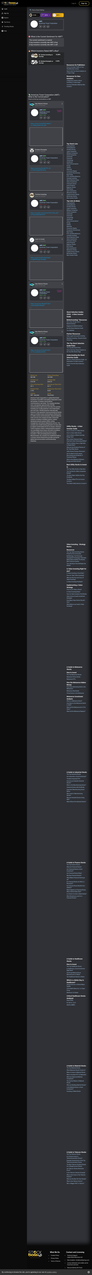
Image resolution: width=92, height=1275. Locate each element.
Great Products (71, 185)
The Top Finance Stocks (73, 864)
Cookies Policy (55, 1255)
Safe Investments (71, 191)
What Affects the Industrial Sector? (76, 801)
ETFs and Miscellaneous (73, 176)
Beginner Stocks (71, 187)
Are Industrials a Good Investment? (76, 776)
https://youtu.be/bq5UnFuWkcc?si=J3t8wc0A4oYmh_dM (41, 124)
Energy (68, 165)
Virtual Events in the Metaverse (75, 693)
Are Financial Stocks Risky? (74, 873)
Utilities (69, 167)
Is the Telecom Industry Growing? (76, 1172)
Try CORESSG (70, 330)
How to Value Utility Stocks (74, 433)
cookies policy (51, 1272)
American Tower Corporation (48, 23)
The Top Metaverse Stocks (74, 674)
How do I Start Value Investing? (75, 575)
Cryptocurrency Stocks (73, 194)
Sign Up (84, 3)
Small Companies (71, 155)
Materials (69, 169)
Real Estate (70, 174)
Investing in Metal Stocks (74, 1091)
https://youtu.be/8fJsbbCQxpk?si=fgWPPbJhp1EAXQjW (41, 258)
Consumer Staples (72, 171)
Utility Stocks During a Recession (76, 451)
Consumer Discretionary (73, 173)
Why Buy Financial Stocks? (74, 875)
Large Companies (71, 151)
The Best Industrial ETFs (73, 778)
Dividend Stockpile (41, 150)
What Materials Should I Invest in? (76, 1070)
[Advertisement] (46, 79)
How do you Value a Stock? (74, 589)
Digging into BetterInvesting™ (75, 326)
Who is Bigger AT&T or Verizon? (75, 1183)
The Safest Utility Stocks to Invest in (77, 483)
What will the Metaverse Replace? (76, 711)
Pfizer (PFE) (70, 1000)
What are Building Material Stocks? (76, 1085)
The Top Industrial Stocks (74, 774)
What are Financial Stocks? (74, 867)
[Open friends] (58, 15)
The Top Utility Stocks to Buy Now (76, 469)
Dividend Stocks (71, 149)
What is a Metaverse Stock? (74, 701)
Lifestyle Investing (72, 178)
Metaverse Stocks (72, 192)
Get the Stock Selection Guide (75, 328)
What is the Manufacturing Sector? (76, 785)
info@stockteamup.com (82, 1260)
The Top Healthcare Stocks (74, 966)
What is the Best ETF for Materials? (76, 1074)
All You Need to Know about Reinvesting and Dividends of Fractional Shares (75, 455)
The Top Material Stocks (73, 1068)
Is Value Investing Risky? (73, 591)
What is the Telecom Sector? (75, 1181)
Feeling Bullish (71, 146)
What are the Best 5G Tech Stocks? (76, 1179)
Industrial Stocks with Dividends (75, 787)
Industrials (70, 156)
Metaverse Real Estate (73, 691)
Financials (69, 158)
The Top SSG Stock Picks (74, 347)
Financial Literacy (71, 183)
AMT (40, 21)
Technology (70, 160)
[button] (13, 9)
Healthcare (70, 162)
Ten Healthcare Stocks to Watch (76, 976)
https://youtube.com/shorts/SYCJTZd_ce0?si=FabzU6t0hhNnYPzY (44, 214)
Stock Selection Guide (73, 180)
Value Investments (72, 182)
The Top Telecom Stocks (73, 1154)
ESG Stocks (70, 189)
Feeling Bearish (71, 147)
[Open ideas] (46, 15)
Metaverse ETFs (71, 679)
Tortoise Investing (40, 194)
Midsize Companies (72, 153)
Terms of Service (55, 1261)
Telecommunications (72, 164)
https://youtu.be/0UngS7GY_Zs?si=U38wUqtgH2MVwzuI (41, 169)
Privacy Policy (55, 1258)
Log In (74, 3)
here (72, 1264)
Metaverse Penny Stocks (73, 677)
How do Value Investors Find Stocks (77, 594)
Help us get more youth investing (76, 336)
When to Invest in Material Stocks (76, 1072)
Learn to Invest (39, 239)
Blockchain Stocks (72, 196)
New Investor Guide (72, 198)
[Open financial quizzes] (34, 15)
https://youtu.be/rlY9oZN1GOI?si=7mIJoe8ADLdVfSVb (40, 351)
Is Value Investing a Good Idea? (75, 573)
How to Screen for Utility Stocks (75, 430)
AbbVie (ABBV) (71, 1005)
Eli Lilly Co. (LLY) (71, 1002)
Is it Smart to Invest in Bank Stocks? (77, 894)
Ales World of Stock (41, 104)
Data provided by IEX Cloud (74, 1267)
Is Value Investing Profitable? (75, 581)
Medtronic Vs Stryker (72, 992)
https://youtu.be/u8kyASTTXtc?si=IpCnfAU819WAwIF (41, 304)
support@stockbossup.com (75, 1257)
